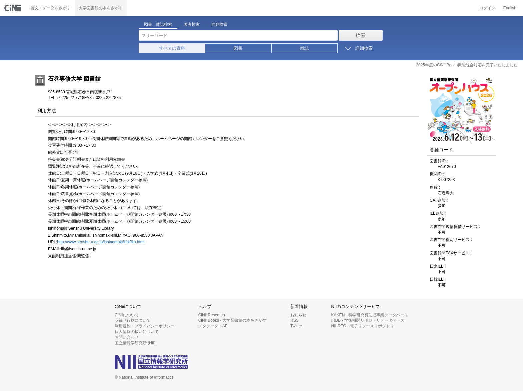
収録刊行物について (133, 320)
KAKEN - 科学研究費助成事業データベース (369, 315)
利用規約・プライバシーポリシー (145, 326)
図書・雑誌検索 (158, 24)
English (509, 8)
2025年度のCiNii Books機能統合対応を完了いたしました (467, 65)
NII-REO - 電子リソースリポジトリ (362, 326)
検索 (361, 35)
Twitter (296, 326)
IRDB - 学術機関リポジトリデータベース (367, 320)
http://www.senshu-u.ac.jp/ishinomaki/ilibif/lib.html (100, 242)
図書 (238, 48)
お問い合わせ (127, 337)
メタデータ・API (213, 326)
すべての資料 (172, 48)
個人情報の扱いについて (137, 331)
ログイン (487, 8)
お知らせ (298, 315)
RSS (294, 320)
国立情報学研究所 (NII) (135, 343)
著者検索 (192, 24)
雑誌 (304, 48)
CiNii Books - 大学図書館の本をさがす (232, 320)
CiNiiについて (127, 315)
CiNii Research (211, 315)
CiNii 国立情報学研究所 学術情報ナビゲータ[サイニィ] (13, 8)
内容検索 (219, 24)
